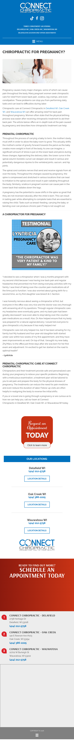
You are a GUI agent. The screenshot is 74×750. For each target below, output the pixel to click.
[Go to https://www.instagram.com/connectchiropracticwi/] (42, 18)
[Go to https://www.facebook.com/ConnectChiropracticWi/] (37, 18)
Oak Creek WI (36, 29)
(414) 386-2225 (37, 497)
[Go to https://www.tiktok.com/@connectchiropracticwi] (32, 18)
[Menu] (37, 735)
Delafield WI (22, 29)
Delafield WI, (52, 108)
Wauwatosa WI (50, 29)
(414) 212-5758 (37, 471)
